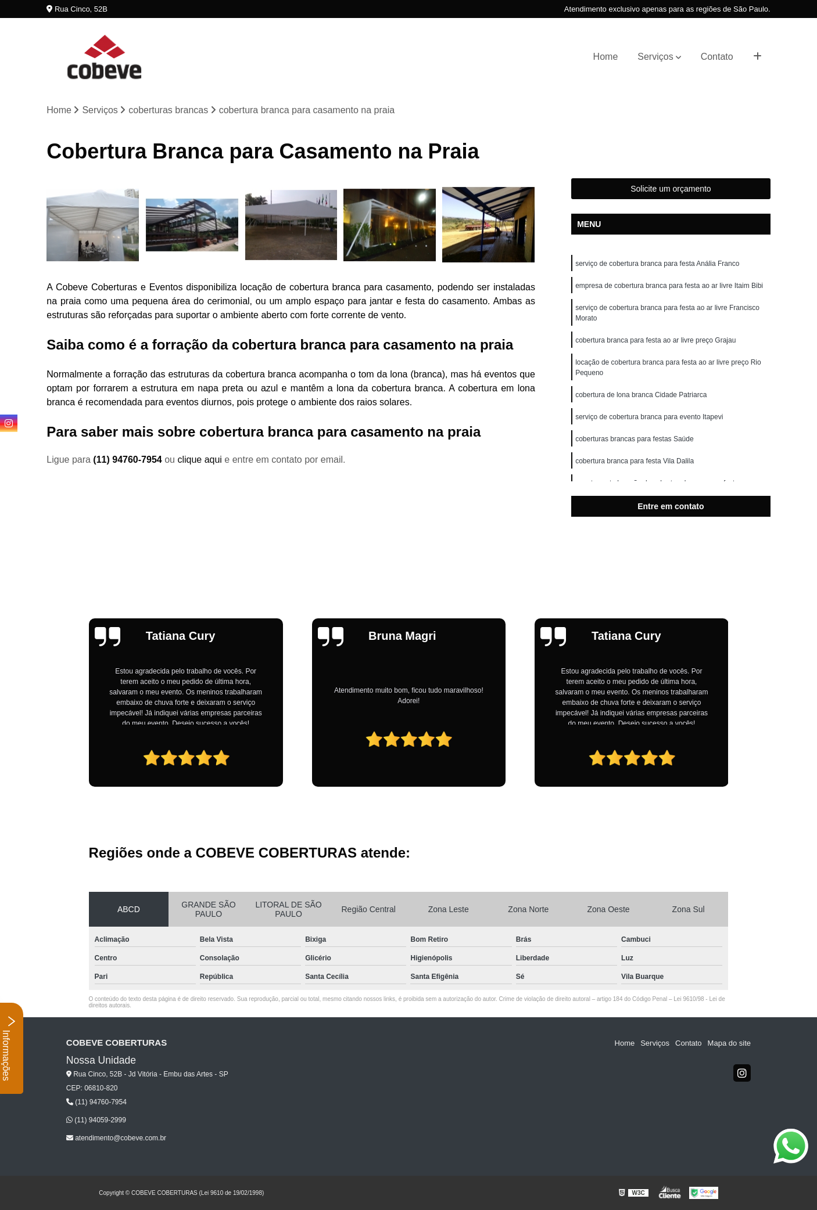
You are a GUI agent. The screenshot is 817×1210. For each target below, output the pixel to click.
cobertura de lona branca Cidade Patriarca (641, 395)
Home (605, 57)
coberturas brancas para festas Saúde (634, 439)
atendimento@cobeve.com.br (116, 1138)
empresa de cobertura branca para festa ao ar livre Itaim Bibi (669, 286)
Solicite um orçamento (670, 188)
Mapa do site (729, 1043)
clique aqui (199, 459)
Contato (717, 57)
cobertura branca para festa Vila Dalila (634, 461)
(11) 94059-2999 (96, 1120)
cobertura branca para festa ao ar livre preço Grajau (655, 340)
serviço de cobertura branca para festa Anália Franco (657, 264)
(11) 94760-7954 (128, 459)
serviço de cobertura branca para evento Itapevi (649, 417)
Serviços (655, 57)
